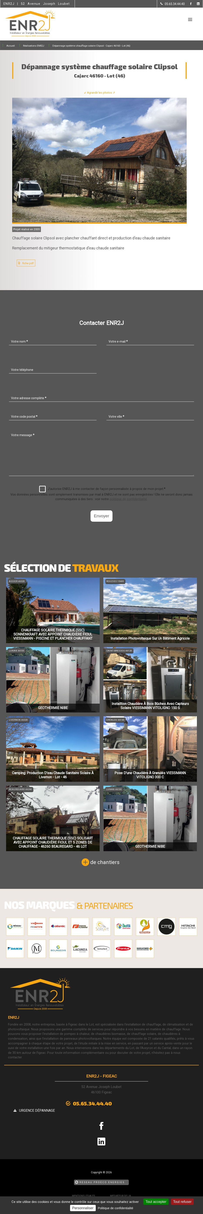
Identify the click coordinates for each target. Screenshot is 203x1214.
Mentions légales (83, 1188)
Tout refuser (182, 1202)
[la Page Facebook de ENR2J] (188, 4)
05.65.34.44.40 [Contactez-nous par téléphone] (72, 1103)
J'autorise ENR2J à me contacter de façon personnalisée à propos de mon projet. (102, 489)
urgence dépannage (134, 1103)
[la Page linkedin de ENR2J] (195, 4)
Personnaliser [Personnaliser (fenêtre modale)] (83, 1208)
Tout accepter (156, 1202)
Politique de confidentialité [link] (115, 1208)
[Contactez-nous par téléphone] (172, 4)
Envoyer (101, 516)
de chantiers (104, 862)
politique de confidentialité (128, 499)
